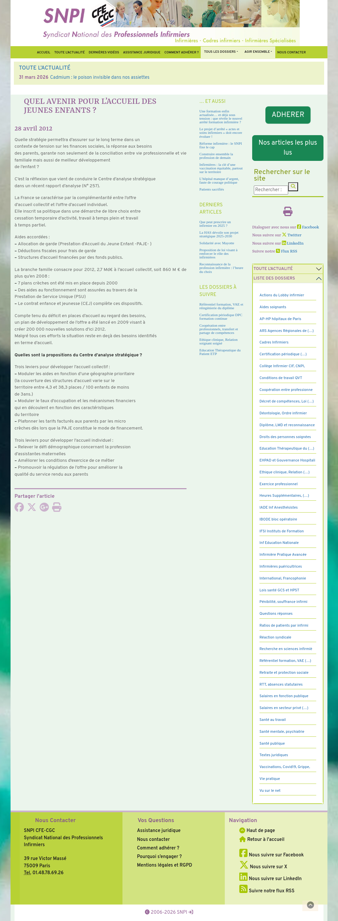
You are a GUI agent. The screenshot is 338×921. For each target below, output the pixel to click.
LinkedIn (293, 243)
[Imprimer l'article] (56, 509)
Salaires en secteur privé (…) (283, 708)
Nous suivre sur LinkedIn (270, 879)
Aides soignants (272, 307)
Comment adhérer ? (158, 848)
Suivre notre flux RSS (266, 891)
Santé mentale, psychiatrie (281, 731)
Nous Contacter (55, 820)
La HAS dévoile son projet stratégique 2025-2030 (218, 234)
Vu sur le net (270, 790)
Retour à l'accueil (261, 840)
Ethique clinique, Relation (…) (284, 472)
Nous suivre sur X (263, 867)
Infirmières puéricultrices (280, 566)
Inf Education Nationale (279, 543)
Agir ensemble (257, 52)
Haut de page (257, 831)
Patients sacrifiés (211, 189)
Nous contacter (291, 52)
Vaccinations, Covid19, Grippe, (284, 767)
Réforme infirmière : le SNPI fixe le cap (220, 145)
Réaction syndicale (275, 637)
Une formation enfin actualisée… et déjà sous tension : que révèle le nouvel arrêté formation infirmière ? (220, 116)
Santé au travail (272, 720)
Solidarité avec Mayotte (216, 243)
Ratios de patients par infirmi (283, 625)
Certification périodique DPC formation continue (220, 316)
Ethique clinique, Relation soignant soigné (218, 341)
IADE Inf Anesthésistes (278, 507)
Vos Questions (156, 820)
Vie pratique (269, 779)
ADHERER (288, 115)
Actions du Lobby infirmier (281, 295)
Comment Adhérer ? (181, 52)
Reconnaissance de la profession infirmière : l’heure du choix (221, 267)
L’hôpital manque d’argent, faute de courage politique (219, 180)
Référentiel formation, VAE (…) (285, 661)
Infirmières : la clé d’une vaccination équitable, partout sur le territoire (221, 168)
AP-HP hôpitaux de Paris (280, 319)
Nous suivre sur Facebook (271, 855)
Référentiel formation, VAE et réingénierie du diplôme (221, 306)
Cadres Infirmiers (273, 342)
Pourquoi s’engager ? (159, 857)
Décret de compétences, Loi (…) (286, 401)
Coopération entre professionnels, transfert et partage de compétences (218, 329)
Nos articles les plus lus (287, 148)
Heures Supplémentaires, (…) (284, 495)
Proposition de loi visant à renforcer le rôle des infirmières (218, 253)
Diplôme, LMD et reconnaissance (287, 425)
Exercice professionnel (278, 484)
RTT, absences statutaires (281, 684)
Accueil (44, 52)
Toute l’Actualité (69, 52)
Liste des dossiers (274, 278)
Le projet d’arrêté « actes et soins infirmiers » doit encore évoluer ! (220, 132)
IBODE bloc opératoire (278, 519)
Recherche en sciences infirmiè (285, 649)
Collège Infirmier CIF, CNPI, (282, 366)
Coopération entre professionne (286, 390)
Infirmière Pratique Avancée (283, 554)
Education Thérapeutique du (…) (286, 448)
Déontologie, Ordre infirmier (283, 413)
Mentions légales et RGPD (164, 865)
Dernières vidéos (104, 52)
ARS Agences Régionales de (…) (286, 331)
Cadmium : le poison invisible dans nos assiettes (100, 77)
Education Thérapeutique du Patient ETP (220, 352)
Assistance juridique (141, 52)
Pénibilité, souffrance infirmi (283, 602)
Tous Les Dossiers (220, 52)
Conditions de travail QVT (280, 378)
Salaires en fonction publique (283, 696)
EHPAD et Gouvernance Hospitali (287, 460)
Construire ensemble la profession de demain (216, 156)
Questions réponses (275, 613)
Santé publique (272, 743)
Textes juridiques (273, 755)
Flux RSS (286, 251)
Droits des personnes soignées (285, 437)
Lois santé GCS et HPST (279, 590)
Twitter (291, 235)
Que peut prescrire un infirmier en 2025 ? (215, 223)
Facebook (308, 227)
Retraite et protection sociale (284, 672)
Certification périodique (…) (283, 354)
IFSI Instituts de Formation (281, 531)
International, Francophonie (282, 578)
